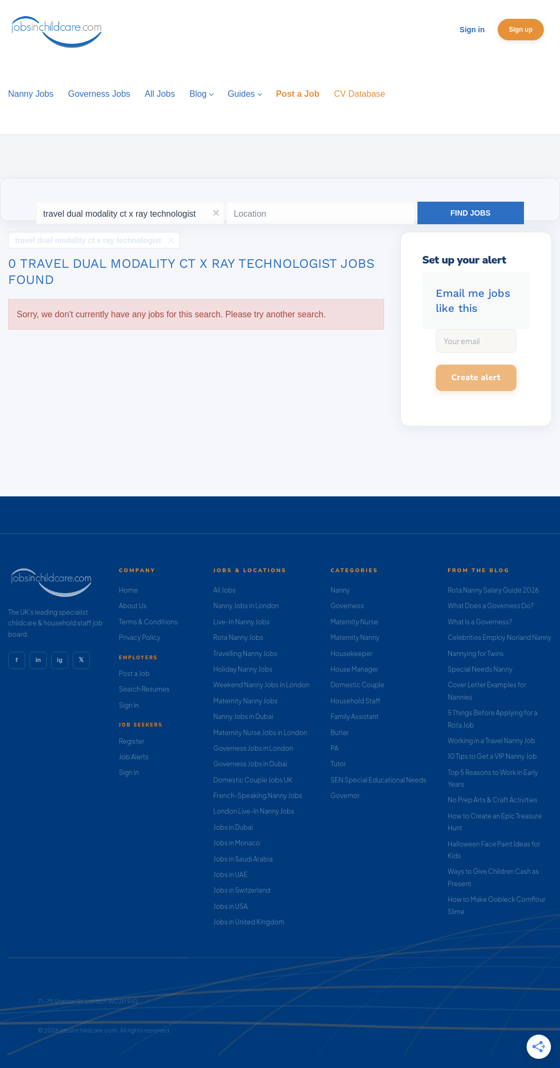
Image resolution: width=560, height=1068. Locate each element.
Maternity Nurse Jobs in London (261, 733)
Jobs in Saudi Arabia (243, 859)
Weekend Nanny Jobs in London (262, 685)
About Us (133, 606)
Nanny (340, 590)
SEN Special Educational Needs (378, 780)
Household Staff (355, 701)
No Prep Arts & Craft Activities (492, 800)
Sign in (472, 29)
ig (59, 660)
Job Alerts (133, 757)
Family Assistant (354, 717)
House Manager (354, 669)
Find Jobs (470, 213)
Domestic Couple (357, 685)
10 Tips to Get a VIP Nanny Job (492, 756)
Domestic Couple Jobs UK (253, 780)
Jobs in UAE (230, 875)
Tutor (338, 764)
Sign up (521, 29)
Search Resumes (144, 689)
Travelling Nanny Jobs (246, 654)
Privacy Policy (139, 637)
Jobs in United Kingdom (249, 922)
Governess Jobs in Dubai (250, 764)
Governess (347, 606)
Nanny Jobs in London (246, 606)
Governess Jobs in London (253, 748)
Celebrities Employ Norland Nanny (499, 637)
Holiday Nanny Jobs (243, 669)
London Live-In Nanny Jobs (254, 811)
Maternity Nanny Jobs (246, 701)
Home (128, 590)
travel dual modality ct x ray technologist (88, 240)
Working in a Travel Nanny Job (491, 741)
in (38, 660)
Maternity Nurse (354, 622)
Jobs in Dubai (233, 827)
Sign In (129, 705)
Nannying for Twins (476, 654)
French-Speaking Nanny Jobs (258, 796)
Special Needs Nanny (480, 669)
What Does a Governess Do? (491, 606)
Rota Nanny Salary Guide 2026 (493, 590)
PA (334, 748)
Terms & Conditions (148, 622)
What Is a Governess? (480, 622)
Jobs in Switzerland (242, 890)
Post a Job (134, 674)
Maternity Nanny (354, 637)
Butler (339, 733)
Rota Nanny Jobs (239, 637)
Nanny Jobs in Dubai (243, 717)
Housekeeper (351, 654)
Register (131, 741)
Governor (344, 796)
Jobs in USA (231, 906)
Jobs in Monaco (237, 843)
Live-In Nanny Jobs (242, 622)
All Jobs (225, 590)
